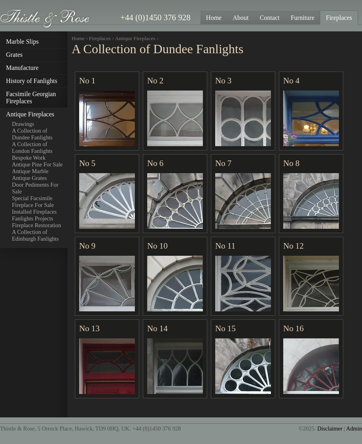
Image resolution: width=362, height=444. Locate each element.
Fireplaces (100, 38)
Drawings (23, 124)
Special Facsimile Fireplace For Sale (33, 201)
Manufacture (22, 67)
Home (78, 38)
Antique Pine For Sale (37, 164)
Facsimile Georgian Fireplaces (31, 97)
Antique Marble (30, 171)
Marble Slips (22, 41)
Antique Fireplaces (30, 114)
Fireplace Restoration (36, 225)
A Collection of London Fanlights (32, 147)
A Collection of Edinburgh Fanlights (35, 235)
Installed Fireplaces (34, 211)
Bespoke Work (29, 157)
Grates (14, 54)
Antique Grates (29, 178)
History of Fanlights (31, 80)
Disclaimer (330, 428)
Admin (354, 428)
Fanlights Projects (32, 218)
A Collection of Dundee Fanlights (32, 134)
